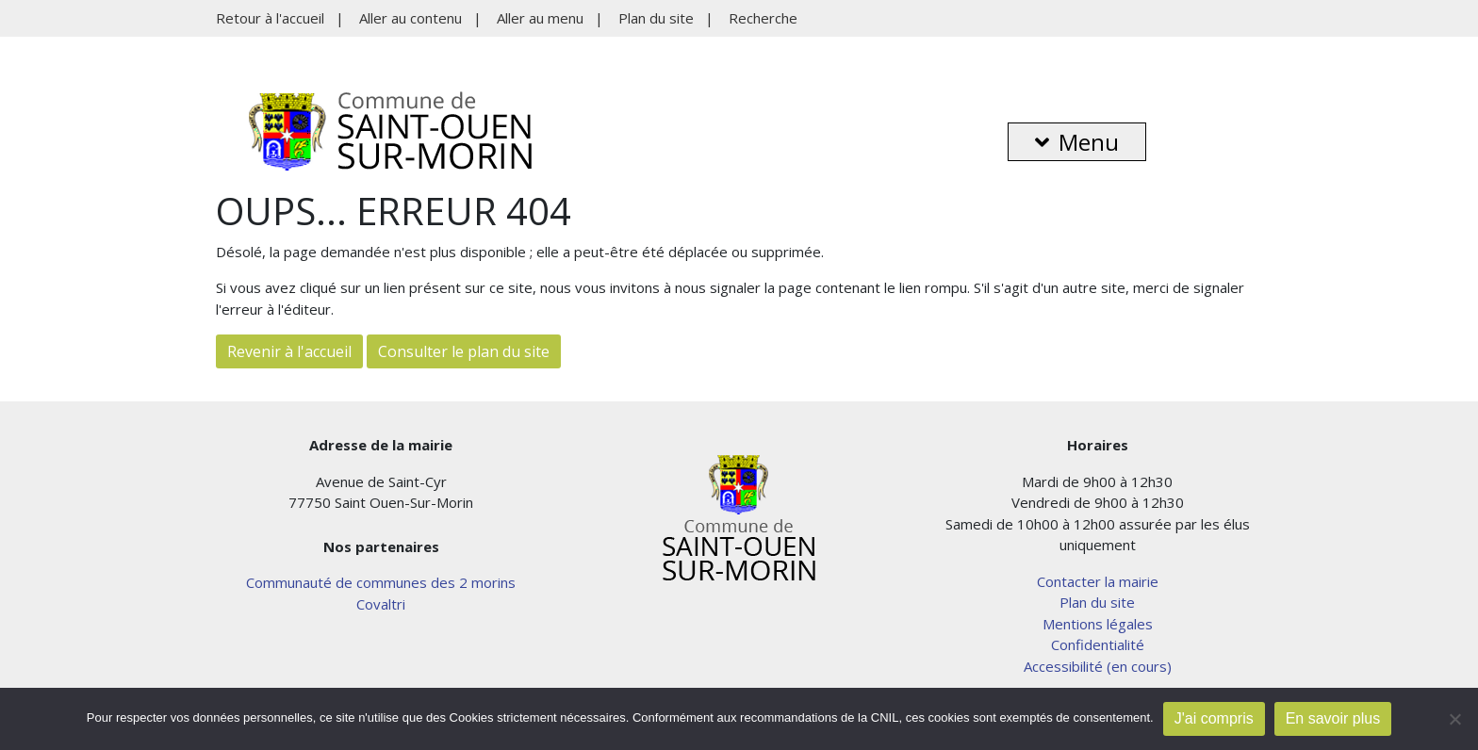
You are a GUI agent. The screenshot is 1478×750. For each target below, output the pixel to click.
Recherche (763, 17)
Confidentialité (1097, 644)
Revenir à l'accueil (289, 351)
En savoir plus (1333, 718)
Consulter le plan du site (464, 351)
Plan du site (656, 17)
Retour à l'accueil (270, 17)
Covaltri (380, 604)
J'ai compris (1214, 718)
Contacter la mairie (1097, 581)
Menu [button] (1077, 141)
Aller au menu (540, 17)
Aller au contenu (410, 17)
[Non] (1454, 718)
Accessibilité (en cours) (1098, 666)
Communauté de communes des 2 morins (381, 582)
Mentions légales (1098, 623)
